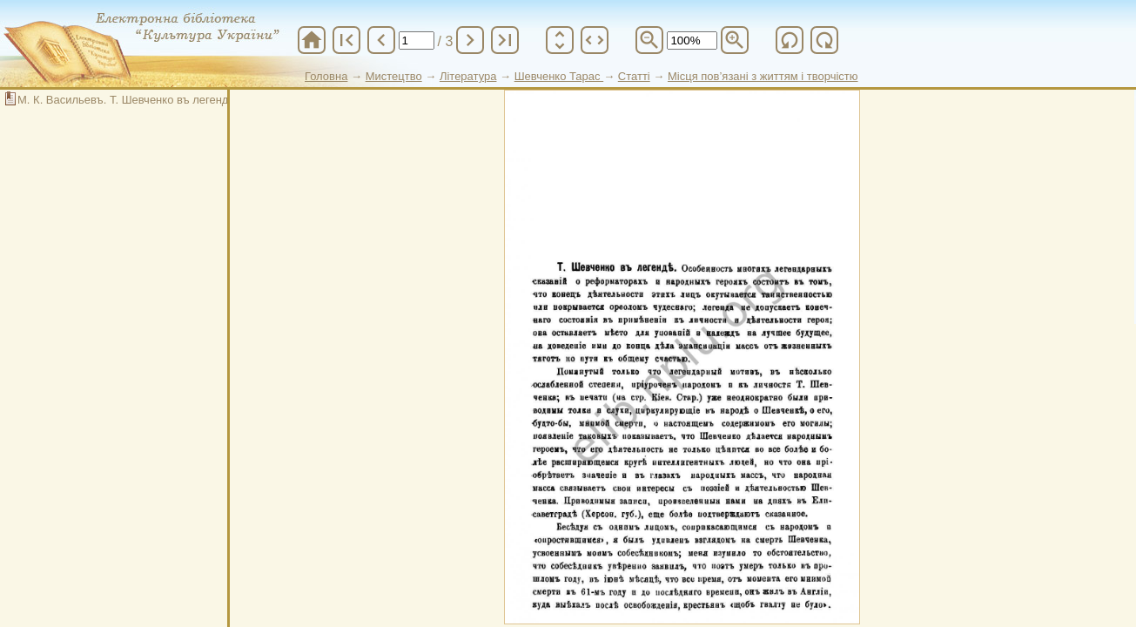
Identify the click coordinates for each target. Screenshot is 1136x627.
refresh (789, 40)
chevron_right (470, 40)
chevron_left (381, 40)
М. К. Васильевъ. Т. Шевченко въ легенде (126, 99)
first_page (346, 40)
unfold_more (560, 40)
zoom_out (649, 40)
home (311, 40)
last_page (505, 40)
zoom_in (735, 40)
